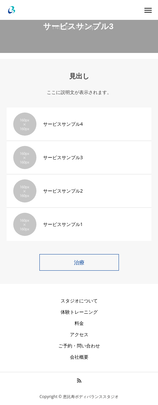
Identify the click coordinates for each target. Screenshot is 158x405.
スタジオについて (79, 300)
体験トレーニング (79, 312)
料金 (79, 323)
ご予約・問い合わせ (79, 345)
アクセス (79, 334)
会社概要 (79, 357)
